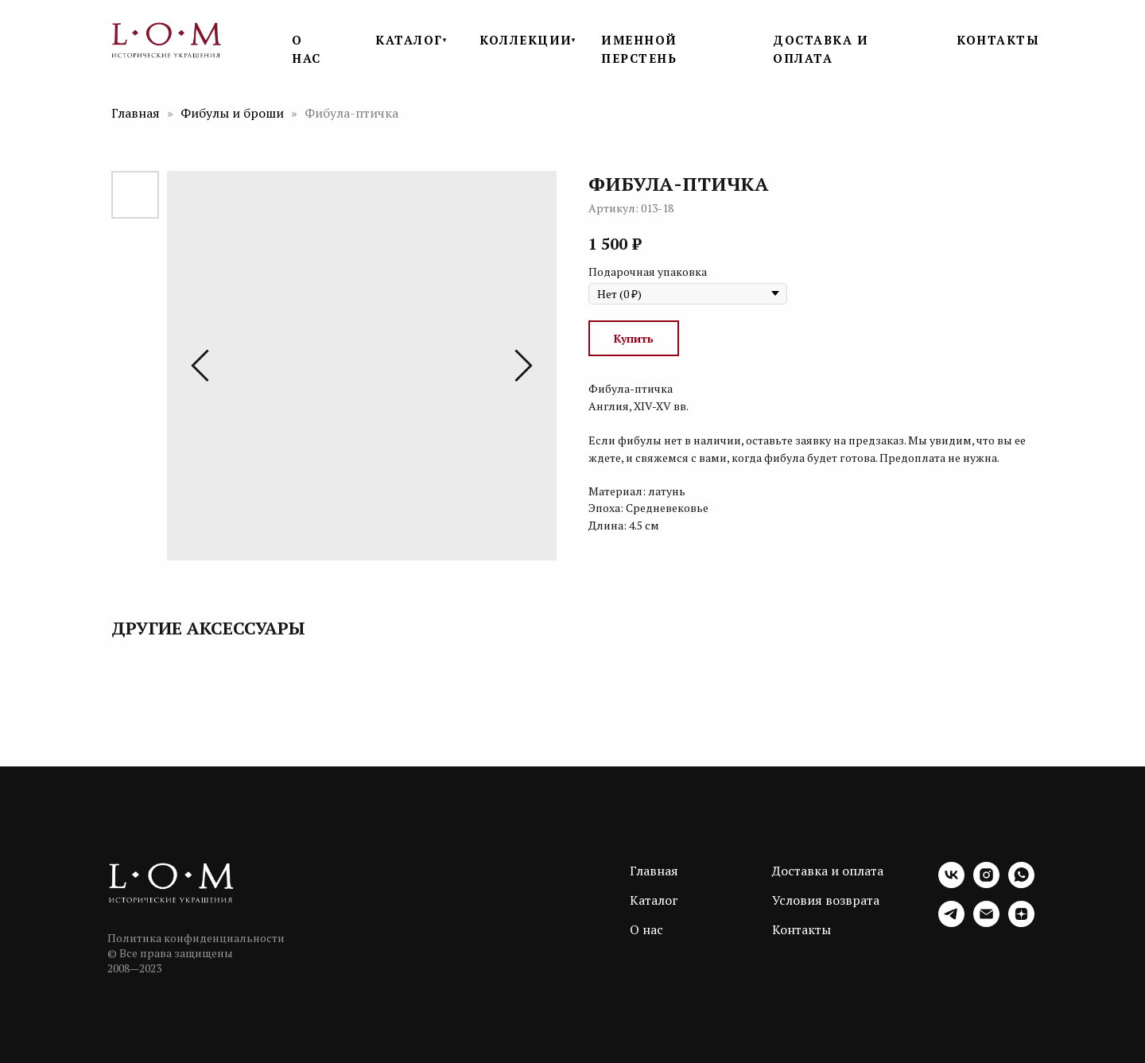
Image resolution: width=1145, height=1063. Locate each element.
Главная (135, 113)
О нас (646, 929)
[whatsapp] (1021, 883)
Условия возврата (825, 900)
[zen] (1021, 922)
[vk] (951, 883)
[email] (986, 922)
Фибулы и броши (233, 113)
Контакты (801, 929)
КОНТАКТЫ (998, 40)
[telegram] (951, 922)
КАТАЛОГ (409, 40)
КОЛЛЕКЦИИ (525, 40)
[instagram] (986, 883)
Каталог (654, 900)
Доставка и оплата (827, 870)
